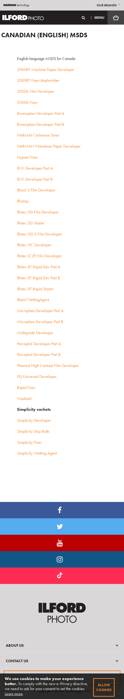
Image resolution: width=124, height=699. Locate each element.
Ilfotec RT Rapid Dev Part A (38, 266)
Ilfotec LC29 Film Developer (39, 255)
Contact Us (17, 660)
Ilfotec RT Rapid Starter (35, 289)
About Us (15, 645)
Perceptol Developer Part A (39, 343)
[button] (109, 5)
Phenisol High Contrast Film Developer (48, 365)
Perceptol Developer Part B (39, 354)
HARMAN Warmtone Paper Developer (48, 146)
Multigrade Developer (35, 332)
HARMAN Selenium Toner (38, 135)
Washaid (24, 398)
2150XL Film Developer (35, 91)
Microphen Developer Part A (40, 310)
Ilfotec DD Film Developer (38, 212)
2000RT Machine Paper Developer (45, 69)
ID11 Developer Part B (35, 179)
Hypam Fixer (27, 157)
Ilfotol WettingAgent (33, 299)
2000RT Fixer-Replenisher (38, 80)
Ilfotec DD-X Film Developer (39, 234)
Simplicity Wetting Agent (37, 453)
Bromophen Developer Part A (40, 113)
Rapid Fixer (26, 387)
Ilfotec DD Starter (30, 223)
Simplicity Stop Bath (33, 431)
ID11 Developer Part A (35, 168)
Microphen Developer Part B (40, 321)
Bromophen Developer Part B (40, 124)
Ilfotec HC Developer (34, 244)
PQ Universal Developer (36, 376)
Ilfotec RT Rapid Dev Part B (38, 277)
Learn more (14, 693)
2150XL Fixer (27, 102)
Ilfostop (22, 201)
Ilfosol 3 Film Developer (36, 190)
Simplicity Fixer (29, 442)
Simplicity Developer (34, 420)
